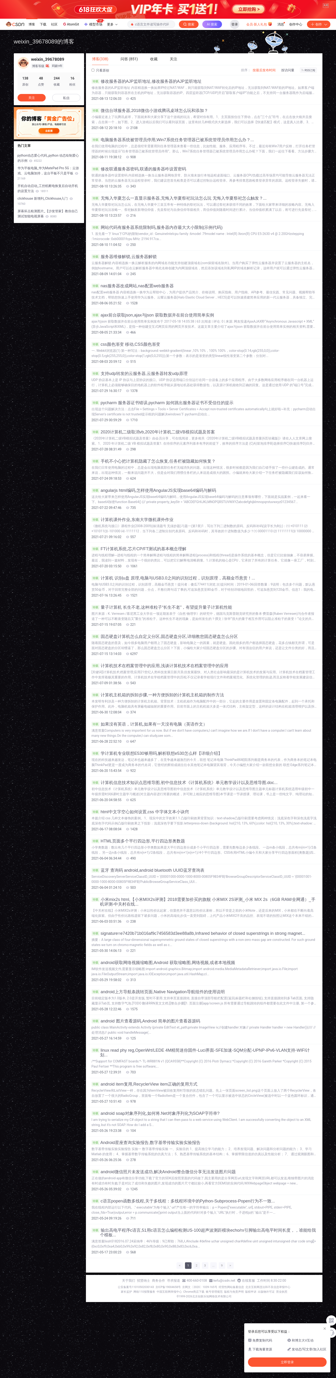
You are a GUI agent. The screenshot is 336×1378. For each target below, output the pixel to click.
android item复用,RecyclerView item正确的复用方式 (145, 1084)
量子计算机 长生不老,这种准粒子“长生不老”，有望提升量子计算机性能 (162, 607)
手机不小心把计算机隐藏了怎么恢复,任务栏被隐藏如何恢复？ (154, 461)
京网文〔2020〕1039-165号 (199, 1287)
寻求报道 (173, 1280)
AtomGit (70, 24)
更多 (112, 24)
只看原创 (100, 70)
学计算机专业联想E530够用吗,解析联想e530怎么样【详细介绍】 (157, 753)
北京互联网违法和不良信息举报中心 (267, 1287)
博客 (32, 24)
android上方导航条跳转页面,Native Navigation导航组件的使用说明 (158, 991)
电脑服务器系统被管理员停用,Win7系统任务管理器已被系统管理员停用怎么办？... (173, 139)
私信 (66, 98)
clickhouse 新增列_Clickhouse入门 (45, 201)
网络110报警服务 (144, 1291)
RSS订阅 (308, 70)
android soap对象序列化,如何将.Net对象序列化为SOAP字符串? (156, 1113)
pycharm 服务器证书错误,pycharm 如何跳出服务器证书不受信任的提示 (162, 402)
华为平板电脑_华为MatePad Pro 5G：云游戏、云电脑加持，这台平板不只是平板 (48, 173)
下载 (43, 24)
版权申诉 (250, 1291)
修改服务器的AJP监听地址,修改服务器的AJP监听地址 (147, 81)
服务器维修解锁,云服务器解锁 (124, 256)
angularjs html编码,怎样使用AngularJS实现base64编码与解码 (154, 490)
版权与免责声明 (234, 1291)
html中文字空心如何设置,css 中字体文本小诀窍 (140, 812)
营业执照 (281, 1291)
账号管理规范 (214, 1291)
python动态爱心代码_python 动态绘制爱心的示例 (48, 158)
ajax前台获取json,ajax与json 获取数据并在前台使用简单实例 (153, 315)
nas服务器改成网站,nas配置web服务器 (133, 286)
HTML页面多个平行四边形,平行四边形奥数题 (138, 841)
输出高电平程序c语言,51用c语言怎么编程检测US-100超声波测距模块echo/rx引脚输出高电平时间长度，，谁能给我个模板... (204, 1232)
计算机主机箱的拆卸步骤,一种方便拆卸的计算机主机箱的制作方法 (158, 695)
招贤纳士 (143, 1280)
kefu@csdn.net (224, 1280)
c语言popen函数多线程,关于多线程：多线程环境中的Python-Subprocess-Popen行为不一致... (183, 1201)
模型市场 (94, 23)
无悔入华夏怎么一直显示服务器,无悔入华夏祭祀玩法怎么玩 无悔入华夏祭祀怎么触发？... (179, 198)
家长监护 (126, 1291)
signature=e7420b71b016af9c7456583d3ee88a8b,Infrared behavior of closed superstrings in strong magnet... (198, 933)
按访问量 (287, 70)
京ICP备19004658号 (168, 1287)
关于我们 (128, 1280)
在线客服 (248, 1280)
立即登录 (287, 1362)
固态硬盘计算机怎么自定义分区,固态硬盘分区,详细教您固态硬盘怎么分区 (165, 636)
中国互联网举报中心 (169, 1291)
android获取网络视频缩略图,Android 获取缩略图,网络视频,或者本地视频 (163, 962)
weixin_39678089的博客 (44, 41)
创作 (318, 24)
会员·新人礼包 (259, 24)
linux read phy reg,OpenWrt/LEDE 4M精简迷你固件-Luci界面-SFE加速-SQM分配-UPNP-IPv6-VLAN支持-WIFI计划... (201, 1052)
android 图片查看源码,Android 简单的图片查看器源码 (146, 1021)
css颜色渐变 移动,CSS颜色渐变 (126, 344)
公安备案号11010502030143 (136, 1287)
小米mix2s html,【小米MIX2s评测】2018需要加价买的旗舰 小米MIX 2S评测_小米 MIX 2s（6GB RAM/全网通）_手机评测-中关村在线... (203, 902)
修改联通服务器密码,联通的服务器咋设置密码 (139, 169)
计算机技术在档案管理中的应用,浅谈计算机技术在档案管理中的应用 (160, 665)
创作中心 (295, 24)
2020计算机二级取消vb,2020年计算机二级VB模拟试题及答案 (153, 432)
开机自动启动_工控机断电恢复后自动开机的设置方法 (48, 188)
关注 (31, 98)
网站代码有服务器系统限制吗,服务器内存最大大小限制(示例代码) (157, 227)
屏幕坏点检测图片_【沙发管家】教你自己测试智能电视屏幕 (48, 213)
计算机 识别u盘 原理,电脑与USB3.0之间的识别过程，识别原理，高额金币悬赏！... (173, 578)
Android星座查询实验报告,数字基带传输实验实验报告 (146, 1142)
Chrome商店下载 (193, 1291)
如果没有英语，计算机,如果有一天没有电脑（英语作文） (149, 724)
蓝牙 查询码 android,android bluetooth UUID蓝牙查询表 (148, 870)
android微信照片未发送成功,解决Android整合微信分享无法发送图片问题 (164, 1171)
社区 (54, 24)
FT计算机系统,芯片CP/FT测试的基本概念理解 (139, 549)
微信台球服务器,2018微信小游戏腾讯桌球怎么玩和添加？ (150, 110)
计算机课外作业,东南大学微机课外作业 (133, 519)
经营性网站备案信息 (231, 1287)
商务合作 (158, 1280)
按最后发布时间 (264, 70)
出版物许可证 (266, 1291)
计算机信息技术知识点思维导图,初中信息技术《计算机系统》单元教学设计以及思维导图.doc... (185, 782)
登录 (234, 24)
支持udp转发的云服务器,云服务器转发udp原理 (140, 373)
